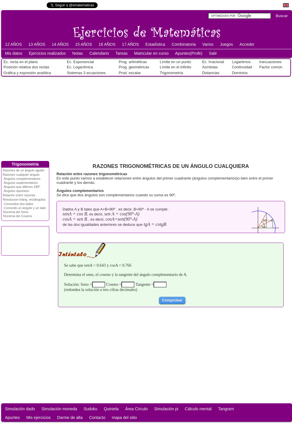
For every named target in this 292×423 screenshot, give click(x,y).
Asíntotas (210, 67)
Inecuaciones (270, 62)
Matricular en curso (151, 53)
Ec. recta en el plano (20, 62)
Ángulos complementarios (22, 178)
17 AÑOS (130, 44)
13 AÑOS (36, 44)
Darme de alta (70, 417)
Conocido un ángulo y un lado (25, 208)
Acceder (247, 44)
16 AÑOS (106, 44)
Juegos (226, 44)
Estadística (155, 44)
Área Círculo (136, 408)
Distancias (210, 73)
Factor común (270, 67)
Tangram (226, 408)
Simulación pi (166, 408)
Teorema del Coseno (17, 216)
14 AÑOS (60, 44)
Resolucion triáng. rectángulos (24, 199)
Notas (77, 53)
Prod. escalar (130, 73)
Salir (213, 53)
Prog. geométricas (134, 67)
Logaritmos (241, 62)
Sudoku (90, 408)
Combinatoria (184, 44)
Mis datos (13, 53)
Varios (207, 44)
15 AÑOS (83, 44)
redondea (72, 290)
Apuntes (12, 417)
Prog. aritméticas (133, 62)
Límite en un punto (175, 62)
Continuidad (242, 67)
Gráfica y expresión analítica (27, 73)
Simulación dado (20, 408)
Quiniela (111, 408)
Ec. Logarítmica (80, 67)
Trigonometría (171, 73)
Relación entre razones (19, 195)
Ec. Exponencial (80, 62)
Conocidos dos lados (18, 204)
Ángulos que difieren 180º (22, 186)
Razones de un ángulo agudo (23, 170)
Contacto (97, 417)
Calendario (99, 53)
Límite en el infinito (175, 67)
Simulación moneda (59, 408)
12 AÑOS (13, 44)
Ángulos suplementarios (21, 182)
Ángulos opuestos (16, 191)
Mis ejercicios (38, 417)
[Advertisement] (146, 117)
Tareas (122, 53)
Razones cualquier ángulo (21, 174)
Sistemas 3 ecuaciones (86, 73)
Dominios (239, 73)
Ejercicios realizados (47, 53)
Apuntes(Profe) (188, 53)
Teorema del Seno (15, 212)
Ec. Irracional (213, 62)
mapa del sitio (124, 417)
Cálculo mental (198, 408)
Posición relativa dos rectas (26, 67)
